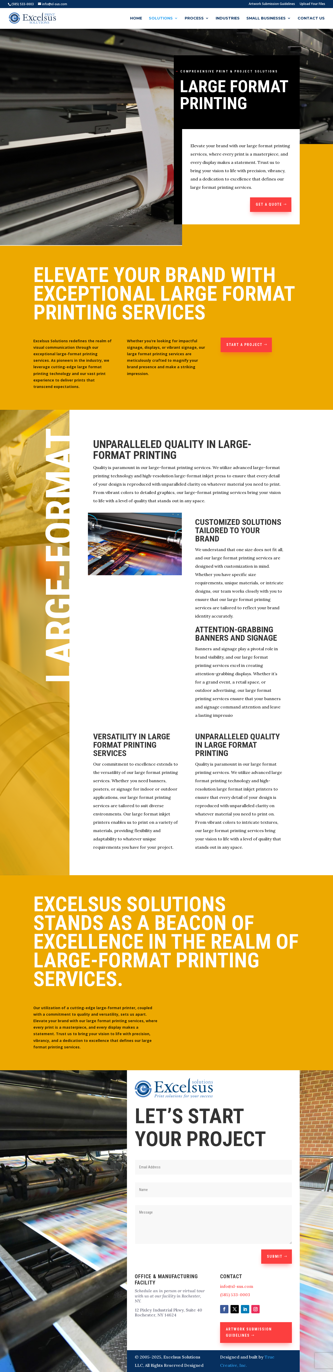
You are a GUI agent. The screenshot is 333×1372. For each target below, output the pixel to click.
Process (194, 18)
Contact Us (311, 18)
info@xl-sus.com (236, 1286)
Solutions (161, 18)
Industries (228, 18)
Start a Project (244, 345)
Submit (275, 1256)
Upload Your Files (312, 4)
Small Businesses (266, 18)
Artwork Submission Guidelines (272, 4)
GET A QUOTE (269, 204)
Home (136, 18)
